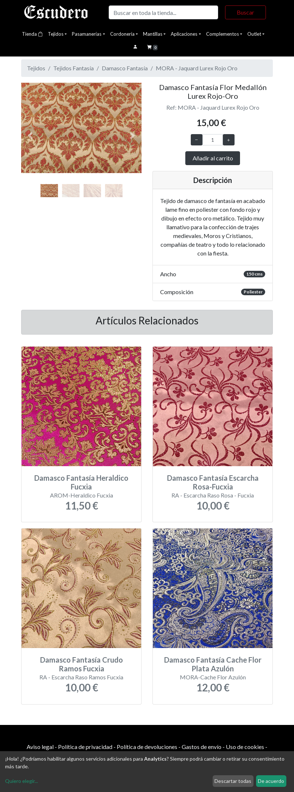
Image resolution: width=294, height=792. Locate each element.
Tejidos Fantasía (73, 68)
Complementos (222, 34)
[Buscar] (163, 12)
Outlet (254, 34)
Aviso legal (40, 746)
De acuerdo (271, 781)
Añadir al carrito (213, 158)
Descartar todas (232, 781)
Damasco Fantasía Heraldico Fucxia (81, 482)
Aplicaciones (184, 34)
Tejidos (55, 34)
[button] (30, 136)
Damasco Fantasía (125, 68)
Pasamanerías (86, 34)
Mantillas (152, 34)
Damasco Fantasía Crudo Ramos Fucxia (81, 664)
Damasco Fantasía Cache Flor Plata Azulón (213, 664)
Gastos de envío (201, 746)
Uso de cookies (245, 746)
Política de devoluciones (147, 746)
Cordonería (122, 34)
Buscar (245, 12)
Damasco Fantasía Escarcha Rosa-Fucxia (213, 482)
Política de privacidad (85, 746)
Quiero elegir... (21, 781)
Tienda (32, 34)
